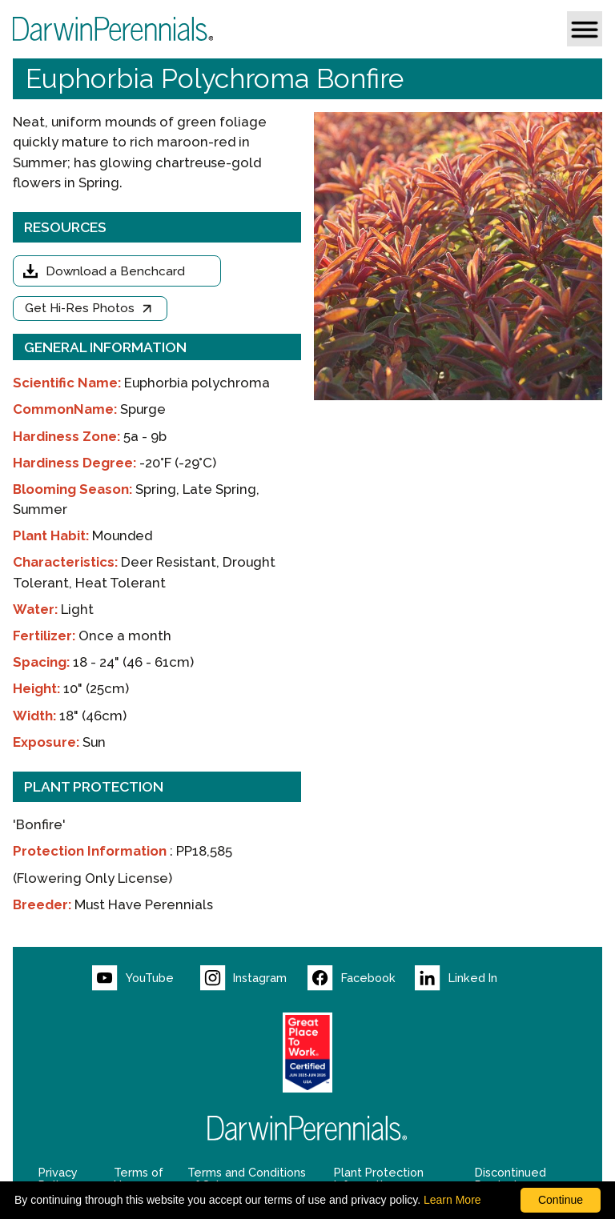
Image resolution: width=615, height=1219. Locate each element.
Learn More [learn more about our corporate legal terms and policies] (452, 1199)
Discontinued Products (510, 1179)
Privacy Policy (58, 1179)
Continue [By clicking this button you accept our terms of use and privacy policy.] (560, 1199)
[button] (584, 28)
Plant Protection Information (379, 1179)
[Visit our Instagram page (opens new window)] (254, 978)
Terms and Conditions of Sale (246, 1179)
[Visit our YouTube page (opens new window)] (145, 978)
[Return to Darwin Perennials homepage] (307, 1128)
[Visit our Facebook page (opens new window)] (361, 978)
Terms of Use (138, 1179)
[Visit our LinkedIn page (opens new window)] (468, 978)
